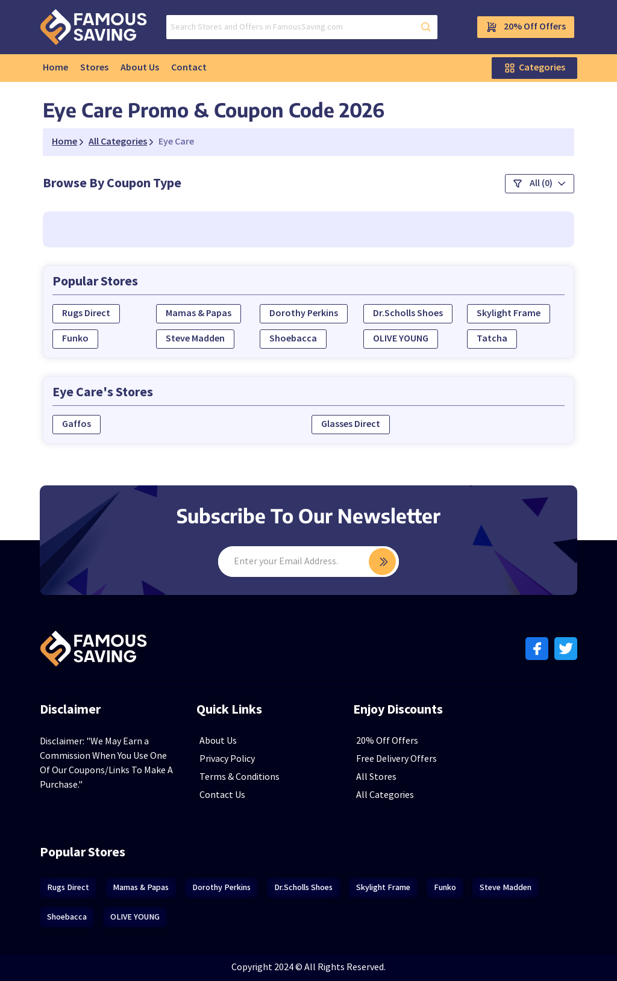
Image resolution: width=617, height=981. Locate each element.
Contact (189, 67)
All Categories (385, 795)
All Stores (376, 777)
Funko (75, 338)
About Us (140, 67)
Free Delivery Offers (396, 759)
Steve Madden (195, 338)
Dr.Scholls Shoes (408, 313)
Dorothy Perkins (303, 313)
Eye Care (176, 142)
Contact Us (222, 795)
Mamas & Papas (198, 313)
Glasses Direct (350, 424)
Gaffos (76, 424)
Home (55, 67)
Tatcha (492, 338)
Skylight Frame (508, 313)
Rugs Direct (86, 313)
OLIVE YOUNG (400, 338)
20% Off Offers (526, 27)
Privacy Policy (227, 759)
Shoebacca (293, 338)
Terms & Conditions (239, 777)
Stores (94, 67)
